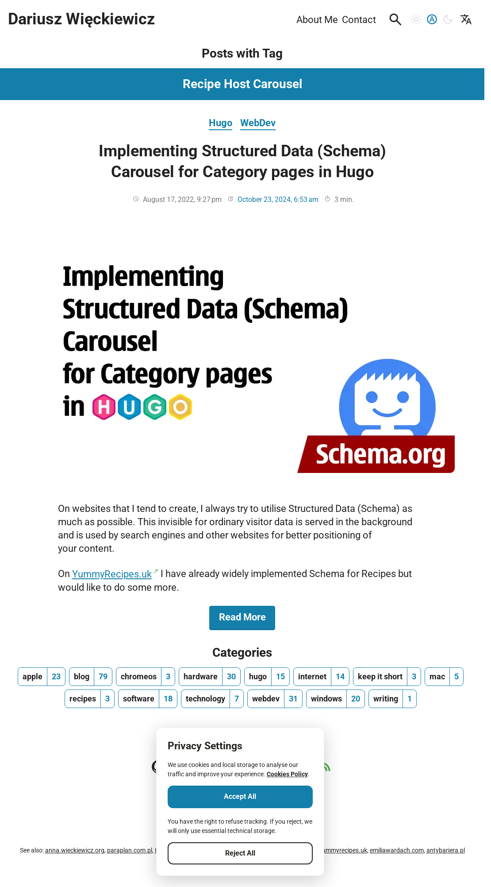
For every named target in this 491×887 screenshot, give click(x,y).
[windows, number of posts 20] (335, 698)
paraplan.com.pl (129, 850)
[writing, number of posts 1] (392, 698)
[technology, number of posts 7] (212, 698)
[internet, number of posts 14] (321, 676)
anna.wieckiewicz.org (74, 850)
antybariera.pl (445, 850)
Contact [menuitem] (359, 19)
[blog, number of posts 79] (90, 676)
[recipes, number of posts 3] (90, 698)
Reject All (240, 853)
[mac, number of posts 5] (444, 676)
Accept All (240, 796)
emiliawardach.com (397, 850)
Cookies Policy (287, 774)
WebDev (258, 122)
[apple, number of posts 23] (41, 676)
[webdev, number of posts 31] (275, 698)
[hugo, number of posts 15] (267, 676)
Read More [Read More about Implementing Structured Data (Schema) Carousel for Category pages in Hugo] (247, 616)
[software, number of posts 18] (147, 698)
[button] (395, 19)
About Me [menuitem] (317, 19)
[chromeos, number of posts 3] (145, 676)
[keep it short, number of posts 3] (387, 676)
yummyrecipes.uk (343, 850)
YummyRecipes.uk (112, 574)
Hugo (220, 122)
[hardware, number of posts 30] (210, 676)
